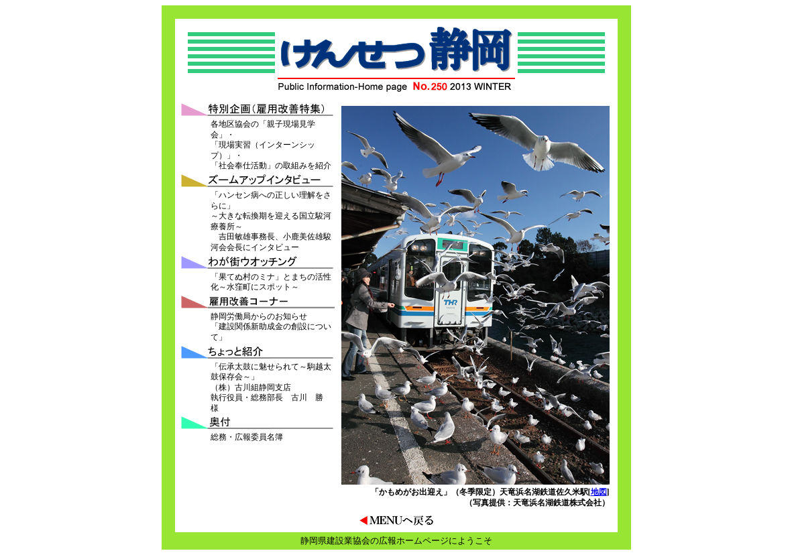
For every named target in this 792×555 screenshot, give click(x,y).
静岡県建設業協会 (335, 541)
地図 (599, 492)
